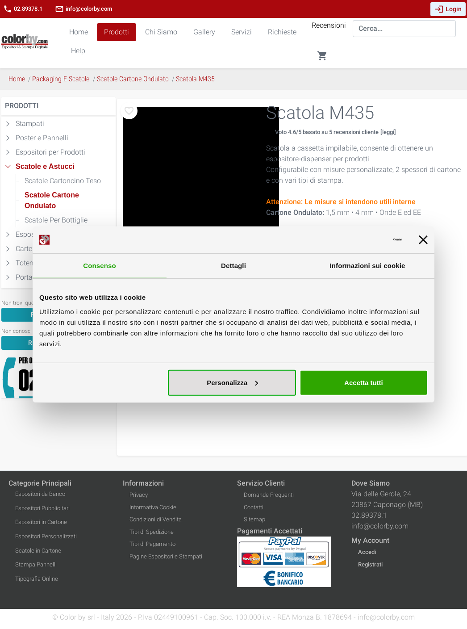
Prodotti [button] (116, 32)
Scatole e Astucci (45, 166)
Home (78, 32)
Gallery (204, 32)
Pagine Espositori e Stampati (165, 556)
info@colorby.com (83, 8)
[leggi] (388, 132)
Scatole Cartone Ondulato (52, 200)
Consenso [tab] (99, 265)
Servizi (241, 32)
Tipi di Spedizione (151, 531)
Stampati (30, 123)
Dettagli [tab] (233, 265)
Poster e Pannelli (42, 138)
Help (78, 50)
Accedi (367, 552)
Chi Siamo (161, 32)
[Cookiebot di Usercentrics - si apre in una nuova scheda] (363, 240)
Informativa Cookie (152, 507)
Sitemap (254, 519)
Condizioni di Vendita (155, 519)
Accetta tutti (363, 382)
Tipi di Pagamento (152, 544)
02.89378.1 (22, 8)
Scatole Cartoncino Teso (63, 180)
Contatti (253, 507)
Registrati (370, 564)
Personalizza (232, 382)
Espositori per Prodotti (50, 152)
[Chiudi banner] (423, 239)
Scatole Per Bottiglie (56, 220)
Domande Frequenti (269, 494)
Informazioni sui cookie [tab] (367, 265)
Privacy (138, 494)
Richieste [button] (282, 32)
